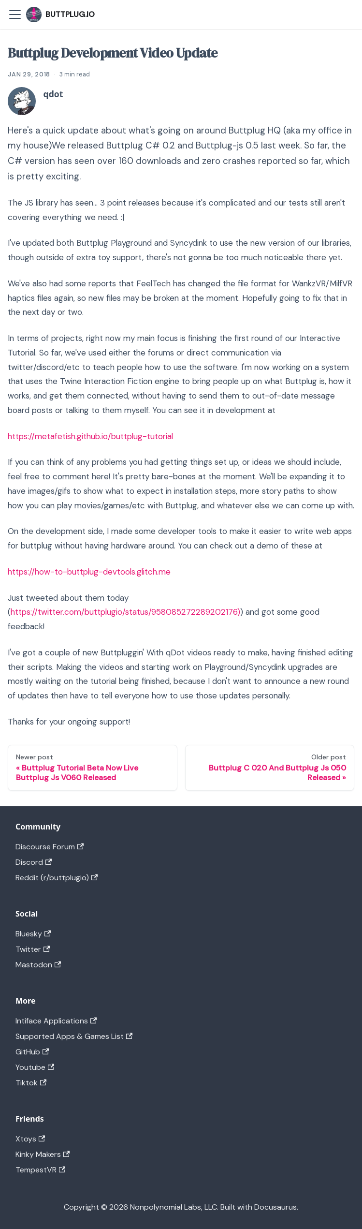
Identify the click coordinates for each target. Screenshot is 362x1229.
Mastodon (38, 965)
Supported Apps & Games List (73, 1036)
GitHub (32, 1052)
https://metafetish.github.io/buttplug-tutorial (90, 436)
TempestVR (40, 1170)
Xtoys (30, 1139)
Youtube (34, 1067)
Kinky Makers (42, 1154)
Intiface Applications (56, 1021)
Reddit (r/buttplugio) (56, 878)
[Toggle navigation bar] (15, 14)
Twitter (32, 949)
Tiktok (30, 1083)
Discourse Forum (49, 847)
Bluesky (33, 934)
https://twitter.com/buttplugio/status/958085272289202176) (125, 612)
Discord (33, 862)
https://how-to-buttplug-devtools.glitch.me (89, 571)
